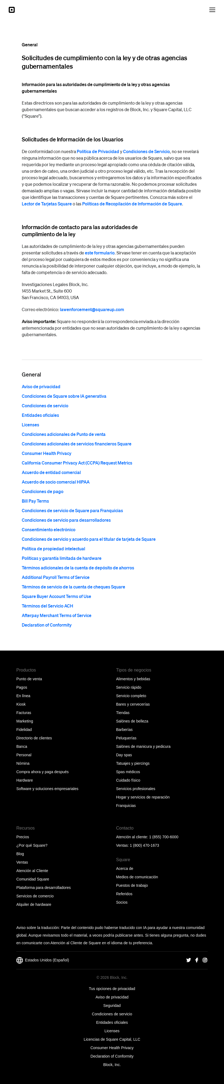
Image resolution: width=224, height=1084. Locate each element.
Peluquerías (126, 738)
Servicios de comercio (35, 896)
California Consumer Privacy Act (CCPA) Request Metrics (77, 463)
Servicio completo (131, 696)
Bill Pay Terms (35, 501)
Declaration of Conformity (47, 625)
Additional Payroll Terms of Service (56, 577)
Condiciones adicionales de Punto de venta (64, 434)
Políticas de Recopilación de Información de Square (132, 204)
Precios (22, 837)
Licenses (30, 424)
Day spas (124, 755)
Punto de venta (29, 679)
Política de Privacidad (98, 151)
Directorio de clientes (34, 738)
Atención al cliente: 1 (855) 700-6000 (147, 837)
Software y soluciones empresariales (47, 789)
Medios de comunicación (137, 877)
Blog (20, 854)
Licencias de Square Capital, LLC (112, 1039)
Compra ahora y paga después (42, 772)
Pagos (21, 687)
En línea (23, 696)
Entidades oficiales (40, 415)
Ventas (22, 862)
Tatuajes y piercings (133, 763)
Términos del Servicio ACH (47, 606)
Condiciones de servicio (45, 405)
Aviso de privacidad (41, 386)
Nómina (22, 763)
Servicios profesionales (135, 789)
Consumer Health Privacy (46, 453)
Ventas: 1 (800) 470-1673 (137, 845)
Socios (122, 902)
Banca (21, 746)
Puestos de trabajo (132, 885)
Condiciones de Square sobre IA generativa (64, 396)
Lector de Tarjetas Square (47, 204)
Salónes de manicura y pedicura (143, 746)
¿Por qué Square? (31, 845)
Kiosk (21, 704)
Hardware (24, 780)
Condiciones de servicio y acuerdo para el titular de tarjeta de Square (89, 539)
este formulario (100, 253)
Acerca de (124, 868)
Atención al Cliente (32, 871)
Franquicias (126, 805)
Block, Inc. (112, 1064)
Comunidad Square (32, 879)
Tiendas (123, 712)
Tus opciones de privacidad (112, 988)
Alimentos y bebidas (133, 679)
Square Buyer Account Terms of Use (56, 596)
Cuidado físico (128, 780)
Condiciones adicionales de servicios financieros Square (76, 444)
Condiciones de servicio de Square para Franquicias (72, 510)
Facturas (23, 712)
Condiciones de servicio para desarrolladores (66, 520)
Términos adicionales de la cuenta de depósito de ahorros (78, 567)
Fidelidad (24, 729)
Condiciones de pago (42, 491)
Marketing (24, 721)
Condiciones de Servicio (146, 151)
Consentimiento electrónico (48, 529)
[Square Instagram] (205, 960)
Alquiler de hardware (33, 904)
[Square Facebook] (197, 960)
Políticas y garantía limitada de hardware (62, 558)
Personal (23, 755)
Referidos (124, 894)
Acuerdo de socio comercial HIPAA (56, 482)
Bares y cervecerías (133, 704)
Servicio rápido (129, 687)
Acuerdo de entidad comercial (51, 472)
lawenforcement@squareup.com (92, 309)
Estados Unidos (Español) (42, 960)
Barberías (124, 729)
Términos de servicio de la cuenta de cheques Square (73, 587)
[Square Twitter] (188, 960)
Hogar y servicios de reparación (143, 797)
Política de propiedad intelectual (53, 548)
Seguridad (112, 1005)
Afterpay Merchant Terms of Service (56, 615)
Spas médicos (128, 772)
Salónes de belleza (132, 721)
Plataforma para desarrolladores (43, 887)
